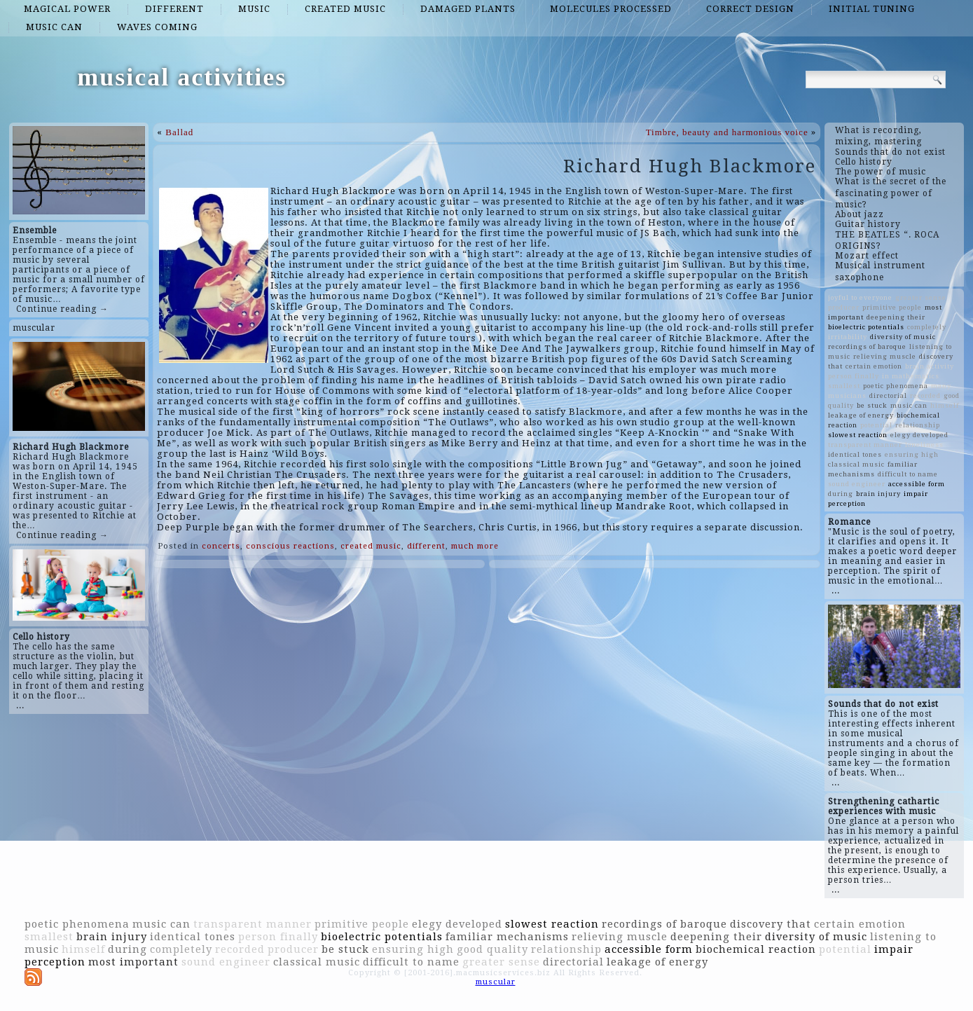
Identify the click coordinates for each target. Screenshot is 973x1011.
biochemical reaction (756, 949)
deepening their (896, 317)
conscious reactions (290, 546)
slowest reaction (858, 435)
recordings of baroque (867, 346)
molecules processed (611, 9)
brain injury (878, 493)
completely (926, 327)
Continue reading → (62, 309)
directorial (888, 395)
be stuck (872, 405)
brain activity (929, 366)
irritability (847, 337)
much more (475, 546)
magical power (67, 9)
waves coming (157, 27)
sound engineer (856, 484)
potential (876, 425)
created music (345, 9)
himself (944, 405)
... (20, 705)
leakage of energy (861, 415)
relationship (917, 425)
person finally (853, 376)
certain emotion (874, 366)
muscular (34, 328)
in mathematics (910, 376)
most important (133, 962)
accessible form (916, 484)
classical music (856, 464)
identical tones (855, 454)
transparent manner (865, 444)
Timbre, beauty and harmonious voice (727, 132)
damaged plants (468, 9)
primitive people (892, 307)
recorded (925, 395)
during (840, 493)
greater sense (920, 297)
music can (54, 27)
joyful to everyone (860, 297)
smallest (844, 386)
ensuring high (912, 454)
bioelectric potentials (866, 327)
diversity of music (903, 337)
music (254, 9)
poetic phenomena (895, 386)
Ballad (179, 132)
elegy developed (919, 435)
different (174, 9)
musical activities (182, 77)
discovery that (770, 924)
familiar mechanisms (507, 936)
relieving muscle (884, 356)
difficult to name (908, 474)
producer (844, 307)
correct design (750, 9)
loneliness (924, 444)
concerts (221, 546)
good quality (492, 949)
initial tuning (872, 9)
